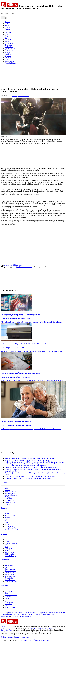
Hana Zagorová (10, 569)
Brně (7, 628)
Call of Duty (9, 526)
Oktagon (7, 541)
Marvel (11, 265)
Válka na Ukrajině (10, 491)
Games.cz (4, 508)
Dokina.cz (46, 614)
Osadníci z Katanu (11, 595)
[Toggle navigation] (4, 17)
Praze (2, 628)
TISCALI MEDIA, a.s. (25, 640)
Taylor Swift (9, 578)
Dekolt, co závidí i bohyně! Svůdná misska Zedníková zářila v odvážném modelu (31, 467)
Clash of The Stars (11, 543)
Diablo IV (8, 521)
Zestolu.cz (4, 585)
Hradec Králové (49, 628)
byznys (6, 265)
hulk (20, 265)
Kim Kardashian (10, 572)
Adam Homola (24, 96)
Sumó (6, 550)
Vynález (7, 504)
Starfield (7, 517)
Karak (7, 605)
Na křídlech (8, 604)
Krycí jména (9, 602)
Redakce (10, 637)
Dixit (6, 600)
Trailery (7, 27)
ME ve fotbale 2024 (11, 495)
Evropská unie (9, 500)
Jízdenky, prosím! (10, 607)
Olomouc (40, 628)
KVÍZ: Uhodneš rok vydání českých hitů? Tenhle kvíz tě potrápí (25, 466)
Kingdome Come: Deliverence (14, 530)
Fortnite (7, 524)
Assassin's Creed (10, 515)
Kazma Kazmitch (10, 571)
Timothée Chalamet (11, 581)
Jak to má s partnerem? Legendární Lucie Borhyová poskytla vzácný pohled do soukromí (33, 464)
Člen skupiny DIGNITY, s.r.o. (43, 640)
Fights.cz (4, 534)
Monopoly (8, 596)
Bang (6, 593)
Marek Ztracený (10, 576)
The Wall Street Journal (24, 267)
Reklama (3, 637)
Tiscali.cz (4, 482)
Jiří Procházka (9, 554)
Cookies (16, 637)
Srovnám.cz (15, 616)
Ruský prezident (10, 497)
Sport (15, 612)
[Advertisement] (18, 244)
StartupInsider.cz (25, 616)
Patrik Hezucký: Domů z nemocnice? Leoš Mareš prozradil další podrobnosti (29, 458)
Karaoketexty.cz (6, 614)
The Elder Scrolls (10, 528)
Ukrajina (7, 490)
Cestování (26, 612)
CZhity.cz (54, 614)
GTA (6, 519)
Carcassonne (9, 591)
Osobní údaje (25, 637)
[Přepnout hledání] (2, 17)
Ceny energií (9, 499)
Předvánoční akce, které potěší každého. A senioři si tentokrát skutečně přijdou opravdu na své (35, 462)
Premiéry (8, 29)
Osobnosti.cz (5, 560)
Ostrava (33, 628)
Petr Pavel (8, 567)
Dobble (7, 598)
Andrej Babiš (9, 565)
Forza (6, 523)
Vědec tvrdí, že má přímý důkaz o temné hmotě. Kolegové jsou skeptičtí (28, 460)
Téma (6, 23)
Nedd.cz (25, 614)
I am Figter (8, 548)
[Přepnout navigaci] (6, 18)
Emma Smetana (10, 580)
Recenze (7, 22)
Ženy (20, 612)
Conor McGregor (10, 556)
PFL (6, 545)
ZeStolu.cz (51, 612)
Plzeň (10, 630)
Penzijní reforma (10, 502)
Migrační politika (10, 493)
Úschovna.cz (17, 614)
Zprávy (10, 612)
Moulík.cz (32, 614)
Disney (16, 265)
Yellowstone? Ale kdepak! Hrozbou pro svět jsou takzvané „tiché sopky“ (28, 478)
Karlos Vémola (9, 552)
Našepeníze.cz (5, 616)
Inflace (7, 488)
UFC (6, 539)
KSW (6, 547)
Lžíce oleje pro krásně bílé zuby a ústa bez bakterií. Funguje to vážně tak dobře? (30, 476)
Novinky (7, 25)
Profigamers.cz (42, 612)
